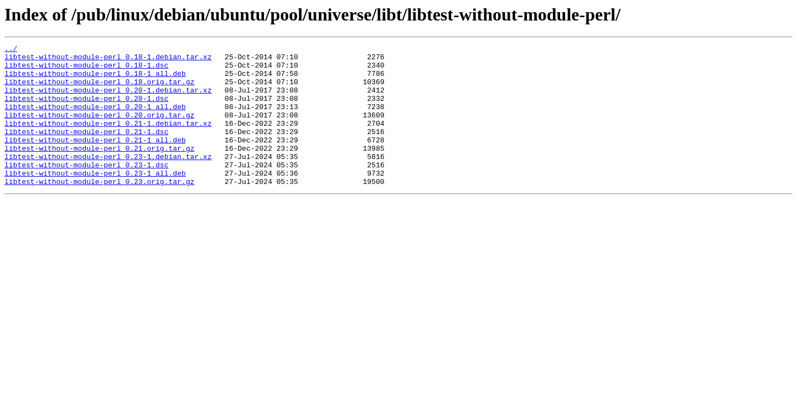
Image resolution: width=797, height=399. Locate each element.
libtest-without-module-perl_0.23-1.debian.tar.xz (107, 180)
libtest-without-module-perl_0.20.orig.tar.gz (99, 130)
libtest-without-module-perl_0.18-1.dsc (86, 70)
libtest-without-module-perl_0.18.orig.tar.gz (99, 90)
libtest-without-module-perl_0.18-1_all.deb (95, 80)
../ (10, 50)
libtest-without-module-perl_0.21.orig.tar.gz (99, 170)
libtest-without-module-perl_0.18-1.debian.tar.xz (107, 60)
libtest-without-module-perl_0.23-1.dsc (86, 190)
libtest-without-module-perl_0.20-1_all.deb (95, 120)
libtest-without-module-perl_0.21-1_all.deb (95, 160)
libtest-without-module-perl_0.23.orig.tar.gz (99, 209)
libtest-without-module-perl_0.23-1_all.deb (95, 199)
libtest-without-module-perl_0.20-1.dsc (86, 110)
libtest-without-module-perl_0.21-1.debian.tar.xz (107, 140)
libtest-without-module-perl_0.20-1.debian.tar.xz (107, 100)
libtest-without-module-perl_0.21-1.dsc (86, 150)
